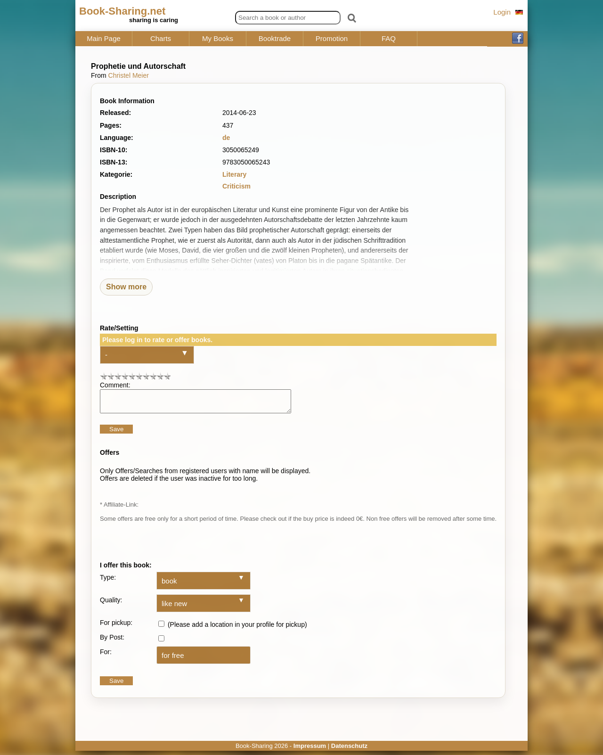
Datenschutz (349, 750)
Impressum (309, 750)
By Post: (112, 641)
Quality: (111, 604)
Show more (126, 287)
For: (106, 656)
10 (167, 375)
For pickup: (116, 627)
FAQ (389, 38)
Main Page (104, 38)
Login (502, 12)
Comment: (115, 385)
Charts (160, 38)
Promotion (332, 38)
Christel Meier (128, 75)
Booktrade (275, 38)
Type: (108, 581)
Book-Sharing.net (122, 11)
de (226, 137)
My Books (217, 38)
